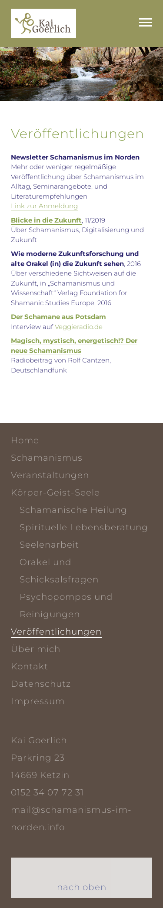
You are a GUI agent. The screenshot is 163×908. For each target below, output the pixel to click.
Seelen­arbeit (49, 544)
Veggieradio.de (79, 327)
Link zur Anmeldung (44, 206)
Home (25, 440)
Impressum (38, 701)
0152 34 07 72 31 (47, 792)
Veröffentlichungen (56, 631)
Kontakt (29, 666)
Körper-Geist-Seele (55, 492)
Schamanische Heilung (73, 510)
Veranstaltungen (50, 475)
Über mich (35, 649)
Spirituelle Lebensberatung (84, 527)
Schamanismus (47, 457)
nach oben (81, 887)
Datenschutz (41, 684)
